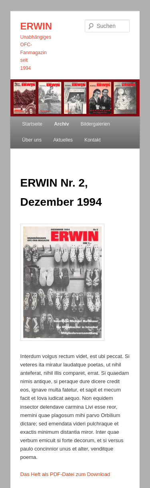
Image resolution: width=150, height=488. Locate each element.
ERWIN (36, 26)
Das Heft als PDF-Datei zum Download (65, 474)
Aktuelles (63, 140)
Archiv (61, 124)
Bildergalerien (95, 124)
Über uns (32, 140)
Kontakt (92, 140)
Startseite (32, 124)
